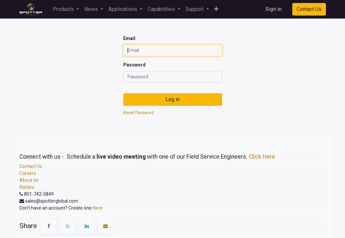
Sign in (273, 9)
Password (134, 64)
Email (129, 38)
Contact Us (309, 9)
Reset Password (138, 112)
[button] (216, 9)
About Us (29, 180)
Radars (26, 187)
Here (97, 208)
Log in (172, 99)
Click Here (262, 156)
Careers (27, 173)
